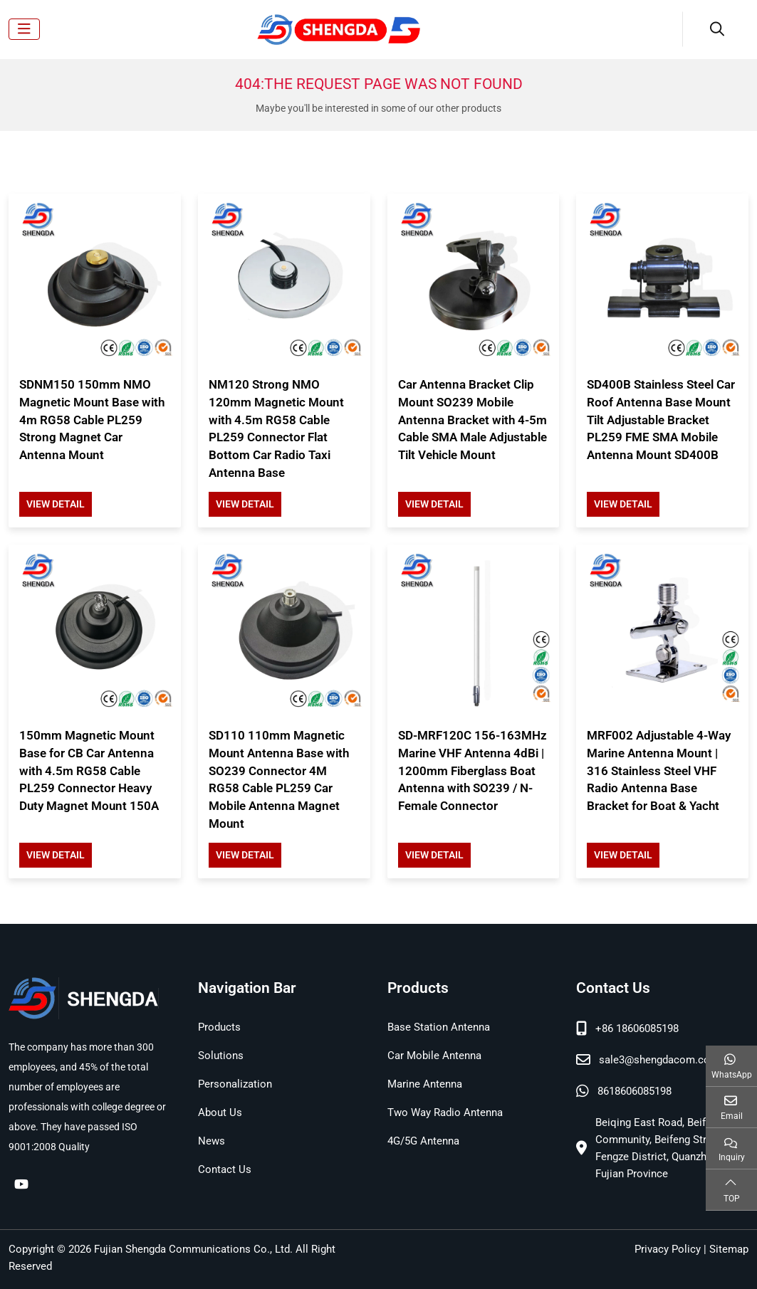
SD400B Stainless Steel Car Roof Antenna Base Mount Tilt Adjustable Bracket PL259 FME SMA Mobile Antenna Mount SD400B (661, 419)
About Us (220, 1112)
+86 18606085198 (637, 1028)
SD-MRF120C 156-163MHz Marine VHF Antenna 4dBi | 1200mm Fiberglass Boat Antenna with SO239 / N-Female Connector (472, 770)
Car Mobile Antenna (434, 1055)
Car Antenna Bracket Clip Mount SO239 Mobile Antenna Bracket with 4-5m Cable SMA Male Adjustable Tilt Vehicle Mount (472, 419)
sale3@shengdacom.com (659, 1059)
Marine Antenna (424, 1084)
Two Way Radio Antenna (445, 1112)
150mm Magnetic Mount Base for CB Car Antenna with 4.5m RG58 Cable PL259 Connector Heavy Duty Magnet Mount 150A (89, 770)
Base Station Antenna (438, 1027)
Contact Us (224, 1169)
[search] (715, 29)
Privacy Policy (668, 1249)
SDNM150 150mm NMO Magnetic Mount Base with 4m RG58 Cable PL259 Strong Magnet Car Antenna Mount (92, 419)
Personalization (235, 1084)
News (211, 1141)
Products (219, 1027)
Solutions (221, 1055)
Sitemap (728, 1249)
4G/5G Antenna (423, 1141)
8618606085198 (634, 1091)
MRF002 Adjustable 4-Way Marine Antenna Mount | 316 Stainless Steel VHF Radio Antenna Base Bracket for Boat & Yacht (659, 770)
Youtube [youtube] (21, 1183)
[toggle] (24, 29)
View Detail (55, 504)
